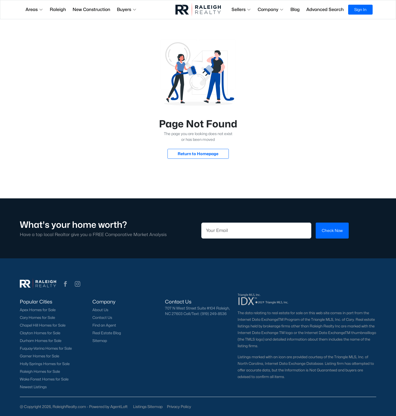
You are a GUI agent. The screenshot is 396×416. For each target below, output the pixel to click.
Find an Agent (104, 325)
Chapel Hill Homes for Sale (42, 325)
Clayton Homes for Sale (40, 333)
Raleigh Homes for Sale (40, 371)
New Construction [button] (91, 9)
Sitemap (99, 340)
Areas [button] (34, 9)
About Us (100, 310)
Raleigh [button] (58, 9)
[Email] (256, 231)
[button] (65, 284)
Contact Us (102, 317)
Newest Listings (33, 387)
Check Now (332, 230)
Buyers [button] (127, 9)
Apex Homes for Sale (38, 310)
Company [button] (271, 9)
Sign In (360, 9)
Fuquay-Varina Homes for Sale (46, 348)
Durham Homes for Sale (40, 340)
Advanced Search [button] (325, 9)
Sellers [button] (241, 9)
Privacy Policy (179, 406)
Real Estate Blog (106, 333)
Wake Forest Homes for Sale (44, 379)
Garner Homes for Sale (39, 356)
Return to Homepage (198, 153)
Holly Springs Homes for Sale (45, 364)
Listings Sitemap (148, 406)
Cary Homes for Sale (37, 317)
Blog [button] (295, 9)
